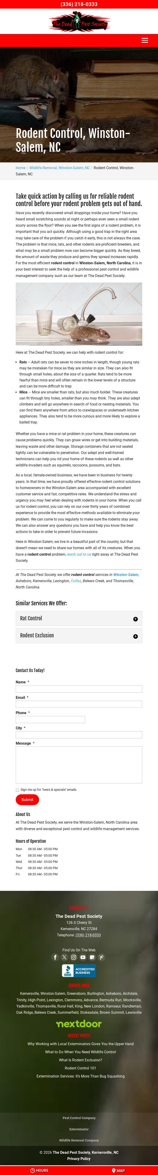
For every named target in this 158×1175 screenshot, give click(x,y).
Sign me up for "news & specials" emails (48, 789)
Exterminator (79, 1129)
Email (22, 697)
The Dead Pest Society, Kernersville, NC (85, 1152)
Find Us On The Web (79, 950)
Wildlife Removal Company (79, 1140)
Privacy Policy (78, 1159)
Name (22, 682)
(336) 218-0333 (79, 4)
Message (25, 743)
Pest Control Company (79, 1118)
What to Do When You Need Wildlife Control (80, 1052)
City (20, 728)
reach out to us (79, 554)
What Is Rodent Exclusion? (80, 1060)
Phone (23, 713)
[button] (145, 42)
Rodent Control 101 (80, 1068)
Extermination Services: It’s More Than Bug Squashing (81, 1076)
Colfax (76, 581)
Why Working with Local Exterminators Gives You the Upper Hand (81, 1044)
